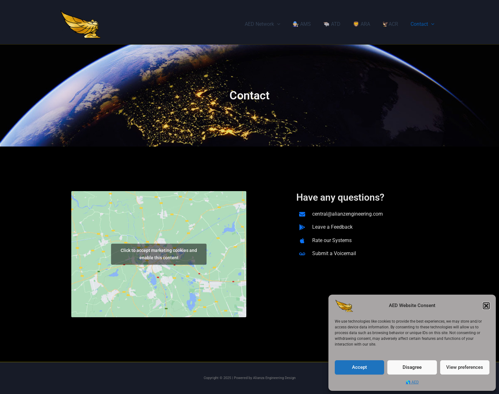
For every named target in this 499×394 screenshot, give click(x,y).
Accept (359, 367)
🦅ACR (393, 24)
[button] (486, 306)
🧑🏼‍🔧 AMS (311, 24)
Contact (423, 24)
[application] (289, 24)
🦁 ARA (366, 24)
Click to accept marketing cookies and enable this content (159, 254)
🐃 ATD (339, 24)
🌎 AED (412, 382)
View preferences (464, 367)
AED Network (274, 24)
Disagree (412, 367)
